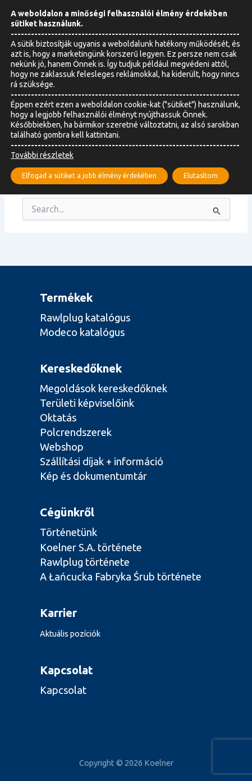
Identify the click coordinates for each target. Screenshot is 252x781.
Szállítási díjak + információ (101, 461)
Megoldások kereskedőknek (103, 388)
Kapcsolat (63, 690)
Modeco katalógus (82, 332)
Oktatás (58, 417)
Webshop (62, 446)
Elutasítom (201, 175)
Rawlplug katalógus (85, 317)
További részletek (42, 155)
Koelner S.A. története (91, 547)
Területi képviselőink (87, 402)
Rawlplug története (85, 561)
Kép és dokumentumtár (93, 476)
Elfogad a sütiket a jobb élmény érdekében (89, 175)
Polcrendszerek (76, 432)
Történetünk (68, 532)
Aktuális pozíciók (70, 633)
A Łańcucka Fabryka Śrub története (120, 576)
